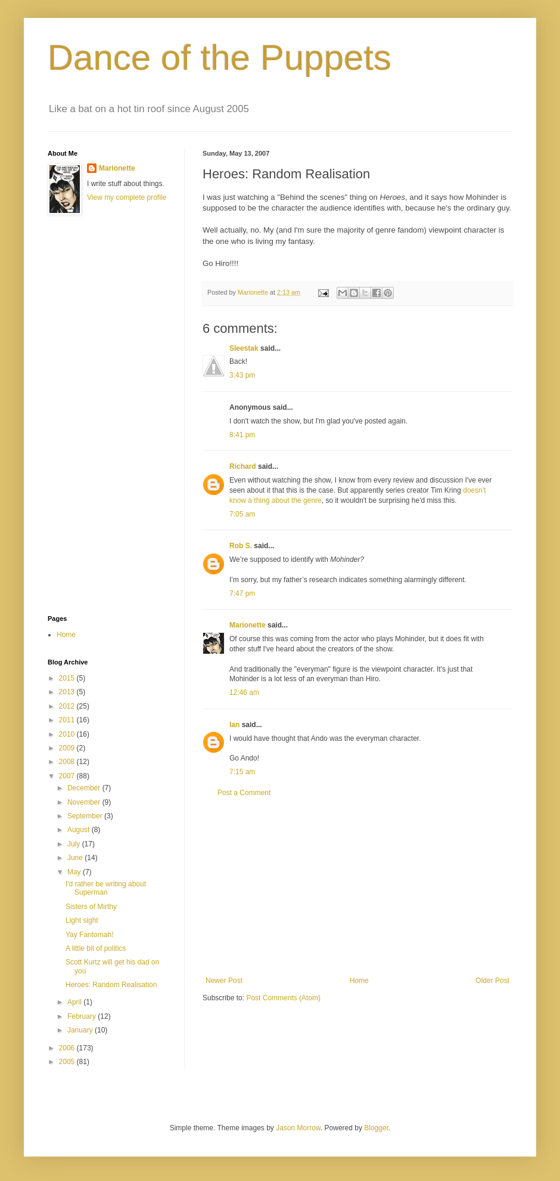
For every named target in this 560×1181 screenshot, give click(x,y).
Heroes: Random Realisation (111, 985)
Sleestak (244, 348)
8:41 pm (242, 435)
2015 (68, 678)
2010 (68, 734)
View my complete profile (126, 197)
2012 (68, 706)
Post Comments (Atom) (283, 998)
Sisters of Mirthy (91, 906)
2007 (68, 776)
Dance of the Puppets (219, 58)
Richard (242, 466)
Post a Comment (243, 793)
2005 (68, 1062)
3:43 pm (242, 375)
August (79, 830)
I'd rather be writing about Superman (106, 888)
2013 (68, 692)
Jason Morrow (298, 1128)
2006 (68, 1048)
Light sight (82, 920)
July (74, 844)
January (81, 1030)
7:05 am (242, 514)
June (76, 858)
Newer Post (224, 980)
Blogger (376, 1128)
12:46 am (244, 692)
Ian (234, 725)
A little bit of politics (96, 948)
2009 (68, 748)
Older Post (492, 980)
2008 (68, 762)
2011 (68, 720)
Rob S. (240, 546)
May (75, 872)
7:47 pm (242, 593)
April (75, 1002)
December (84, 788)
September (85, 816)
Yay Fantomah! (89, 934)
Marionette (247, 625)
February (82, 1016)
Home (359, 980)
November (84, 802)
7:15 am (242, 772)
